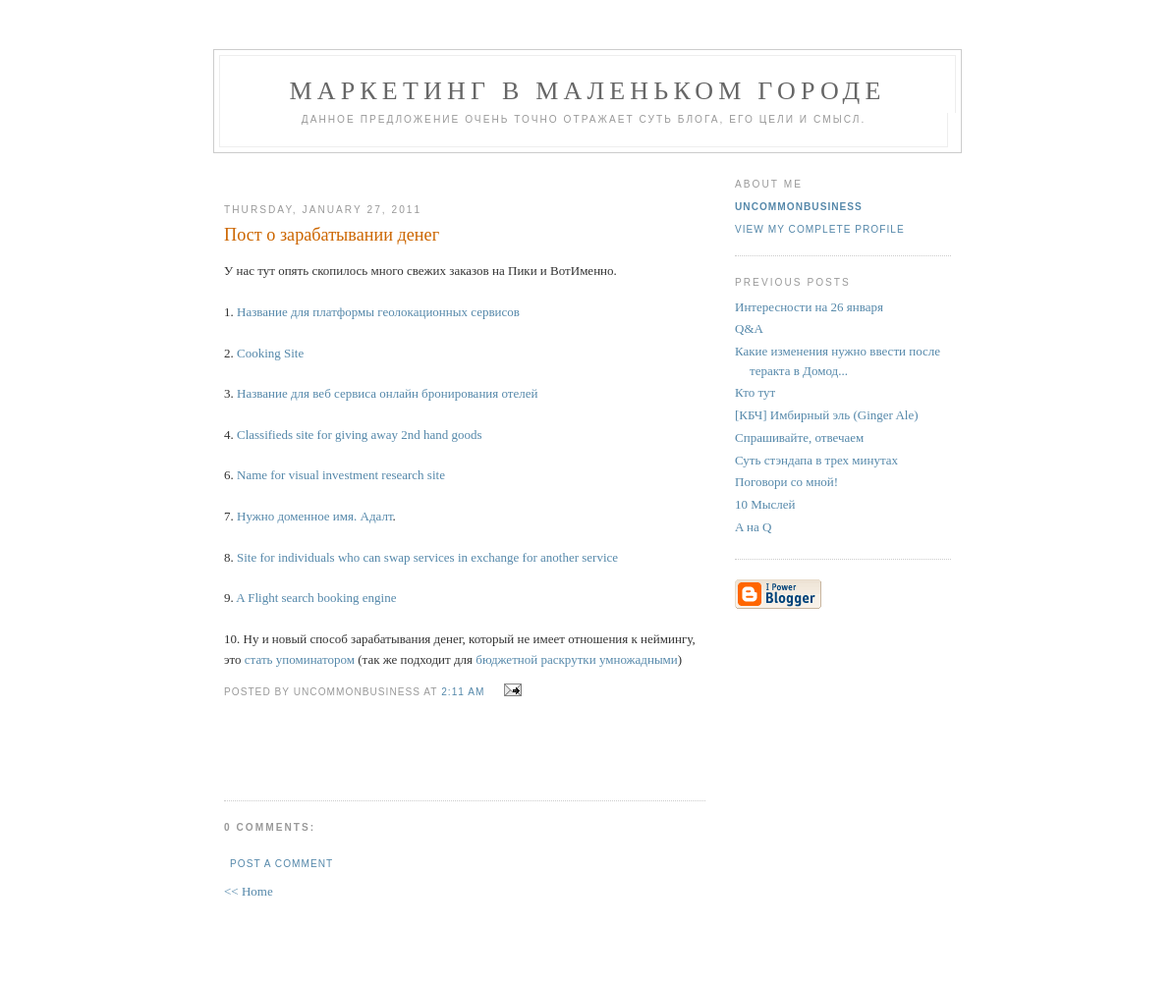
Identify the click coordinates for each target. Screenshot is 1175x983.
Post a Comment (281, 863)
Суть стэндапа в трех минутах (816, 460)
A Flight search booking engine (316, 597)
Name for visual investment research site (341, 474)
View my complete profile (820, 229)
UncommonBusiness (799, 206)
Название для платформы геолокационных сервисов (378, 311)
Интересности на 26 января (809, 307)
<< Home (248, 891)
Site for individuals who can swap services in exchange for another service (427, 557)
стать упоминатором (300, 659)
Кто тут (755, 392)
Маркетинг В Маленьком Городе (587, 91)
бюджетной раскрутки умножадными (577, 659)
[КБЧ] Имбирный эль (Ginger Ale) (827, 415)
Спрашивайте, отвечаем (799, 437)
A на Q (753, 526)
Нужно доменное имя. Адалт (315, 516)
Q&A (749, 328)
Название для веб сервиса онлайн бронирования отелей (387, 393)
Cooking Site (270, 353)
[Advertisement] (457, 170)
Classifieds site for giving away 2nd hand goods (359, 434)
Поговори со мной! (786, 481)
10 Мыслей (765, 504)
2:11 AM (462, 691)
